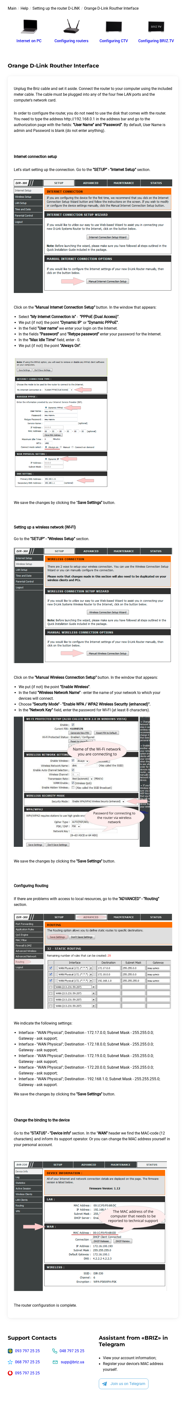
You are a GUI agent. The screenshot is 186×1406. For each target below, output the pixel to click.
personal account (37, 1144)
